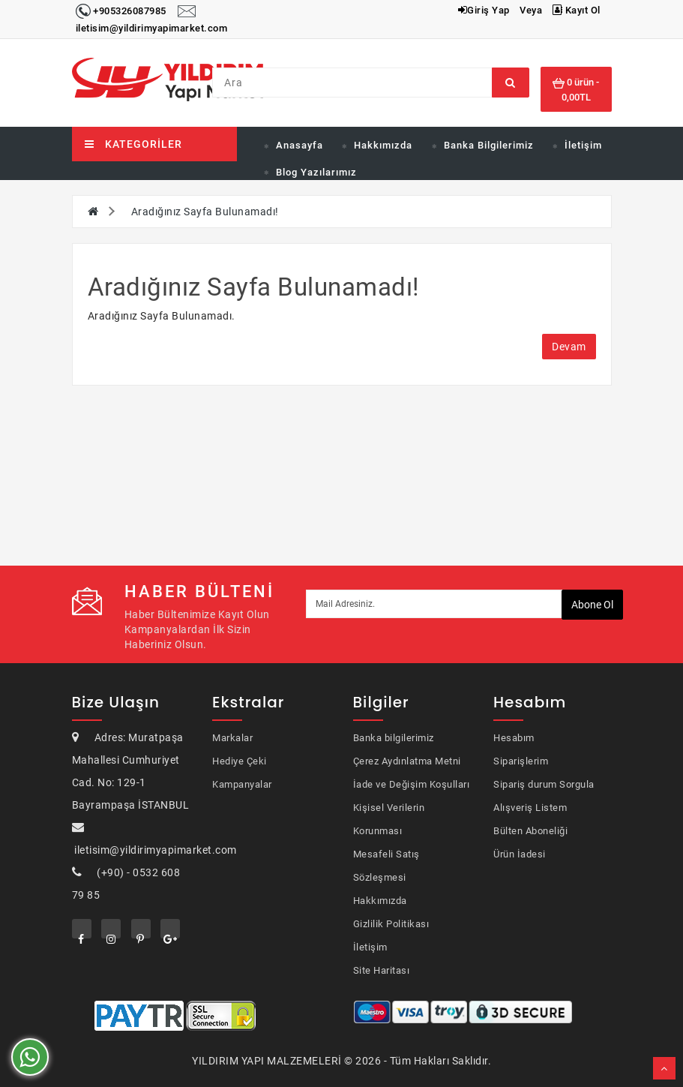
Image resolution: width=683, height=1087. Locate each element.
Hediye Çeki (239, 761)
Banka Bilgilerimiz (489, 145)
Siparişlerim (520, 761)
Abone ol (592, 605)
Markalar (232, 737)
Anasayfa (299, 145)
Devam (569, 347)
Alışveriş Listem (530, 807)
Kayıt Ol (577, 10)
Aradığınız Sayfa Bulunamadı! (205, 212)
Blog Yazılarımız (316, 172)
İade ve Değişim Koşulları (411, 784)
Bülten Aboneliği (530, 830)
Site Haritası (381, 970)
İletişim (583, 145)
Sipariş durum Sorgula (544, 784)
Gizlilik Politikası (391, 923)
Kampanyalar (242, 784)
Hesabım (514, 737)
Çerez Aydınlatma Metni (407, 761)
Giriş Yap (484, 10)
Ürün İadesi (519, 854)
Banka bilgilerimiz (393, 737)
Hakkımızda (383, 145)
